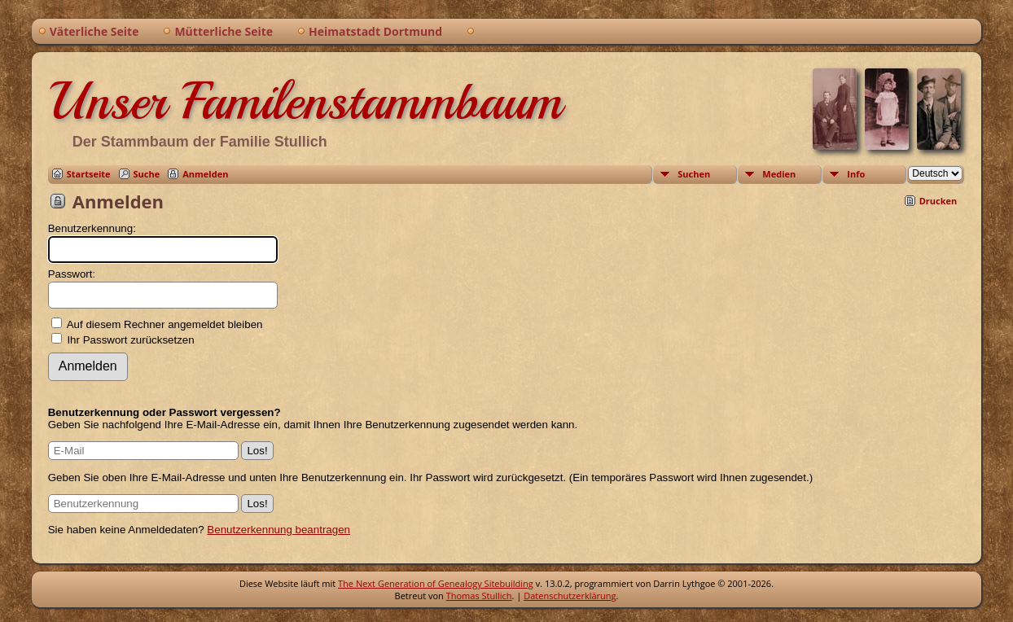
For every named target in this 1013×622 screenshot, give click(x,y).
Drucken (938, 201)
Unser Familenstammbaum (305, 101)
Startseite (89, 174)
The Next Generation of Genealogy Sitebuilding (435, 583)
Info (856, 174)
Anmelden (205, 174)
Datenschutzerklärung (570, 595)
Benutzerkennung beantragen (278, 529)
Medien (779, 174)
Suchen (694, 174)
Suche (147, 174)
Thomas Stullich (479, 595)
